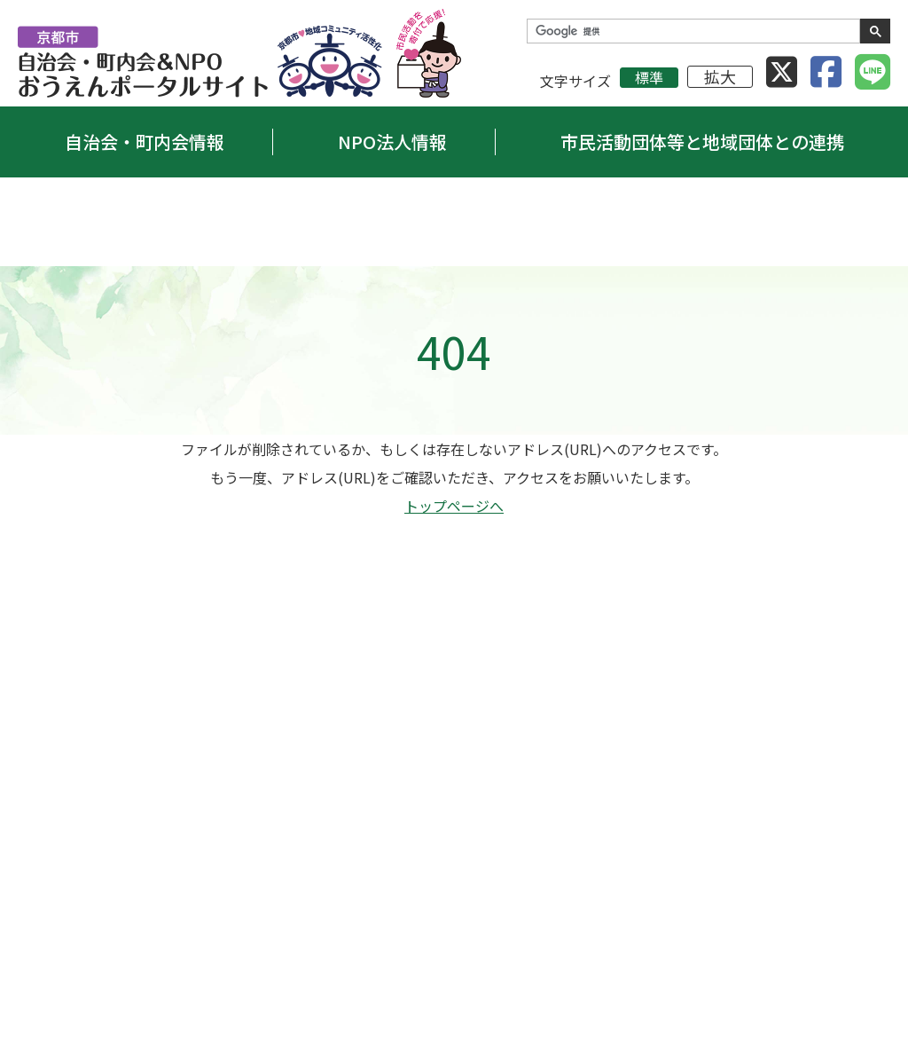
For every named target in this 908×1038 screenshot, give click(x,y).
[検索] (692, 31)
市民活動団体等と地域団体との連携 (702, 141)
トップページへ (454, 505)
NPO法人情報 (392, 141)
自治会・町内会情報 (144, 141)
